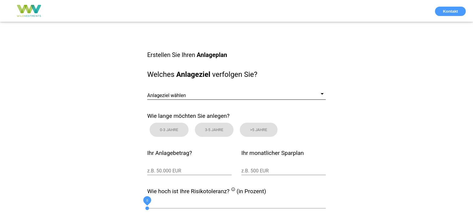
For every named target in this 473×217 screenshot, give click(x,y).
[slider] (236, 208)
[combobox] (236, 91)
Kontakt (450, 11)
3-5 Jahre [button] (214, 129)
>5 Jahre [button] (258, 129)
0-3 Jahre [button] (169, 129)
